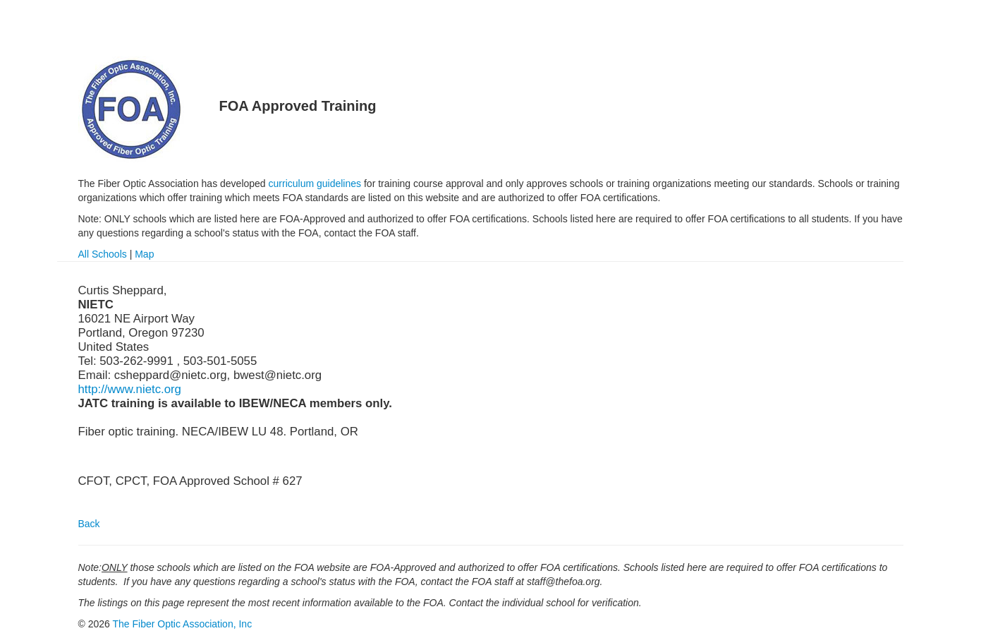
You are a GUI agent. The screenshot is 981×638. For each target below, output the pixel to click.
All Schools (102, 254)
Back (89, 523)
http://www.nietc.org (129, 389)
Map (144, 254)
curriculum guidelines (315, 183)
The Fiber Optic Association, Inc (182, 624)
